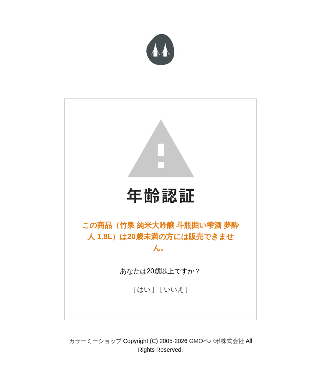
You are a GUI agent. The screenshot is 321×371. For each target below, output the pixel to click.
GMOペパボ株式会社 (216, 341)
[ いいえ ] (174, 289)
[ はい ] (143, 289)
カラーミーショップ (95, 341)
